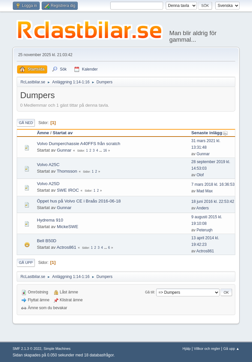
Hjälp (186, 349)
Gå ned (26, 123)
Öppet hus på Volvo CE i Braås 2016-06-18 (79, 201)
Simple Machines (57, 349)
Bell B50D (46, 240)
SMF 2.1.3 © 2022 (26, 349)
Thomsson (67, 171)
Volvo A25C (48, 164)
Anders (202, 208)
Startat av (63, 132)
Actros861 (66, 247)
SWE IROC (68, 190)
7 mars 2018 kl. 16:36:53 (213, 184)
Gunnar (64, 150)
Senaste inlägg (209, 132)
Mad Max (205, 191)
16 (105, 150)
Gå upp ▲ (231, 349)
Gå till (149, 292)
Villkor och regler (207, 349)
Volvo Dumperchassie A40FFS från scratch (78, 143)
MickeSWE (67, 226)
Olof (200, 175)
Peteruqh (205, 230)
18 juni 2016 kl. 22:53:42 (212, 201)
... (101, 150)
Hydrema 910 (50, 220)
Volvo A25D (48, 183)
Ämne (43, 132)
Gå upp (25, 263)
